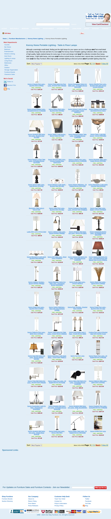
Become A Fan (11, 85)
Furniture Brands (9, 72)
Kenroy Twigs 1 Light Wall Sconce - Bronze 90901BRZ (98, 135)
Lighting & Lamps (9, 58)
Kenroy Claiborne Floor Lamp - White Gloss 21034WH (37, 333)
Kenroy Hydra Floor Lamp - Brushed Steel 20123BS (57, 209)
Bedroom (7, 49)
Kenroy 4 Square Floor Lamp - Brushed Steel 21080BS (36, 84)
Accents (6, 45)
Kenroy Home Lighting (35, 38)
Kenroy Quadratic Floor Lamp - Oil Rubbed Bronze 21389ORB (98, 407)
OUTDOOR (95, 28)
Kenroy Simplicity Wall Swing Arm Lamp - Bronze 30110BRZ (78, 232)
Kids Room (7, 56)
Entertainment (8, 51)
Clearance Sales (9, 74)
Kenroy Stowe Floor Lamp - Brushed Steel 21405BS (37, 308)
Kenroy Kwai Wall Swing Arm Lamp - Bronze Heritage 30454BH (36, 357)
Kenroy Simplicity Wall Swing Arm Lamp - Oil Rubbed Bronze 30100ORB (57, 407)
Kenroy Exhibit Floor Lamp (98, 431)
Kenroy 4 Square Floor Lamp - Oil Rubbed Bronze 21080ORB (78, 160)
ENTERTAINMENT (48, 28)
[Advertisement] (40, 5)
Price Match (32, 503)
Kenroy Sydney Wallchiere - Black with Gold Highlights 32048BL (57, 308)
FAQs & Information (61, 503)
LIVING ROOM (76, 28)
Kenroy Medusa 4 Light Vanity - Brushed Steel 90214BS (57, 185)
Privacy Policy (59, 505)
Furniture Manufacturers (17, 38)
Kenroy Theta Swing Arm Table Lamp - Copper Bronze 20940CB (57, 333)
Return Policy (32, 501)
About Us (31, 499)
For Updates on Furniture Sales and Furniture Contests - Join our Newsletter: (36, 487)
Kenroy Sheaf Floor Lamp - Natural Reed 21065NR (98, 282)
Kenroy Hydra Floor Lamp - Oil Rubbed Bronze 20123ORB (57, 381)
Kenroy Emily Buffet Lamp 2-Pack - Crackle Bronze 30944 (77, 333)
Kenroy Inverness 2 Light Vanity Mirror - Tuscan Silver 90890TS (57, 356)
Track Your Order (60, 499)
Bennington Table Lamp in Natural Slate (36, 209)
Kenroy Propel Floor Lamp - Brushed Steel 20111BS (98, 308)
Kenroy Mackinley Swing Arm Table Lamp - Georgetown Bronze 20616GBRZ (56, 283)
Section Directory (7, 501)
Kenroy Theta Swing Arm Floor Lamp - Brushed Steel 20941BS (57, 84)
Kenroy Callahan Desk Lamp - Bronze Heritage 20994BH (57, 232)
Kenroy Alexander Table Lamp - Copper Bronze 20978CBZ (98, 160)
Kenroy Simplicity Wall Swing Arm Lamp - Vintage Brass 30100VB (36, 433)
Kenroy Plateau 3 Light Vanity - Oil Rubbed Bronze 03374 (98, 110)
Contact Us (58, 501)
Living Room (8, 61)
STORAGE (105, 28)
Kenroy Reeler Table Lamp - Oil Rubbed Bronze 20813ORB (77, 432)
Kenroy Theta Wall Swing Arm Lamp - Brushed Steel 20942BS (36, 381)
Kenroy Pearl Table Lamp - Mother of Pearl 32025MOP (98, 209)
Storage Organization (11, 70)
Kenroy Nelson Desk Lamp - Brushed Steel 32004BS (57, 110)
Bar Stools (7, 47)
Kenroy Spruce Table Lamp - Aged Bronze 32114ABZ (36, 185)
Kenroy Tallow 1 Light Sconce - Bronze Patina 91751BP (57, 135)
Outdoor (7, 67)
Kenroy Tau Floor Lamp (77, 356)
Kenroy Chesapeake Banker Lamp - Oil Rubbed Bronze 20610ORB (98, 233)
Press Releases (33, 505)
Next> (98, 64)
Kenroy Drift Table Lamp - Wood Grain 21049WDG (57, 257)
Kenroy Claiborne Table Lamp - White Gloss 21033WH (98, 381)
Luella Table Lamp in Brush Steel (36, 232)
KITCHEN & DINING (63, 28)
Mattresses (7, 63)
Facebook (88, 501)
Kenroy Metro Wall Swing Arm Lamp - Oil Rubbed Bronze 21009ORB (77, 382)
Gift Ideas (7, 33)
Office (6, 65)
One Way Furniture (16, 19)
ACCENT (4, 28)
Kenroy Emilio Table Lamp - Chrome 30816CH (78, 282)
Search (73, 24)
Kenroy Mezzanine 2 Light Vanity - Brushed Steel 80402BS (98, 185)
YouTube (88, 503)
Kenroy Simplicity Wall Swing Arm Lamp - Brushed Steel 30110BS (36, 136)
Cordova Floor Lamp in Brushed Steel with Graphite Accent (98, 333)
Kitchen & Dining (9, 54)
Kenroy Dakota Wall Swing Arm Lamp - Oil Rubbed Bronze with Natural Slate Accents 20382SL (98, 258)
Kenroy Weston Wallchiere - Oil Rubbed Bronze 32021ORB (77, 185)
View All (105, 64)
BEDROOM (25, 28)
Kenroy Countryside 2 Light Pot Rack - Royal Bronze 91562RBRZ (36, 407)
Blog (8, 89)
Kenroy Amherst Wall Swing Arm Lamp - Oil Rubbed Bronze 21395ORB (77, 258)
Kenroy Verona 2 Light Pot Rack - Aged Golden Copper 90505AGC (77, 111)
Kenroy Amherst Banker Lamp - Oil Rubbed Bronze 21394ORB (36, 110)
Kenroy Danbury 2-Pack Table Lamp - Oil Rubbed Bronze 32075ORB (36, 161)
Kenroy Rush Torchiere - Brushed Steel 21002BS (77, 308)
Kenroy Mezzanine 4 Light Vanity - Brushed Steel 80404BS (36, 257)
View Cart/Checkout (100, 24)
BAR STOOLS (14, 28)
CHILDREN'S (36, 28)
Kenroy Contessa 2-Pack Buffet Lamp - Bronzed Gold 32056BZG (77, 209)
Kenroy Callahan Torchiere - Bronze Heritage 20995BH (36, 282)
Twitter (87, 499)
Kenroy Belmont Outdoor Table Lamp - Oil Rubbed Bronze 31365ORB (78, 136)
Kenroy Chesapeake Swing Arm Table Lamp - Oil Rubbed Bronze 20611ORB (77, 85)
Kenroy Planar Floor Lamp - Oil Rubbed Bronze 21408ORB (98, 356)
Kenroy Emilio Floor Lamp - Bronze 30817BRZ (57, 432)
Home (5, 38)
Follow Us (10, 81)
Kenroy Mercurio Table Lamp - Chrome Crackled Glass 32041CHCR (57, 161)
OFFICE (86, 28)
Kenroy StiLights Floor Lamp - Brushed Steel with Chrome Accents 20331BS (98, 85)
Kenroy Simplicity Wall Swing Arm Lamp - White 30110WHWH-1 (77, 407)
